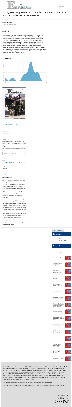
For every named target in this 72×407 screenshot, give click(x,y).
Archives (10, 7)
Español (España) (61, 241)
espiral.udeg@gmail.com (8, 222)
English (59, 238)
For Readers (60, 250)
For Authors (60, 252)
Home (3, 7)
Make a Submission (58, 230)
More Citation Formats (10, 153)
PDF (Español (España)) (12, 124)
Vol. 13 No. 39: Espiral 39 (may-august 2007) (24, 7)
